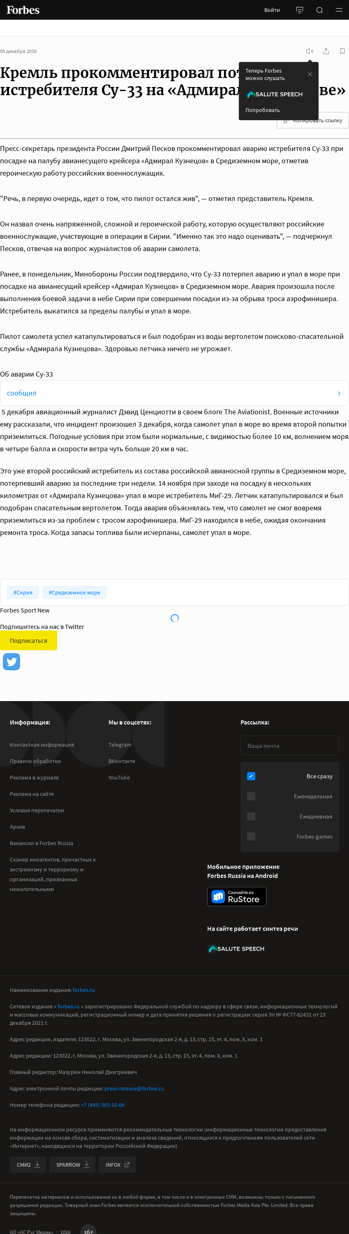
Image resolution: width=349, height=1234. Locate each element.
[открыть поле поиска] (319, 9)
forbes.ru (84, 990)
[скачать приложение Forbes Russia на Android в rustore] (236, 897)
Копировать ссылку (312, 120)
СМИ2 (29, 1164)
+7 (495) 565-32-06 (103, 1104)
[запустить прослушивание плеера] (309, 51)
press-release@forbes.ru (134, 1088)
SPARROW (73, 1164)
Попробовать (262, 110)
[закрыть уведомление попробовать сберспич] (310, 74)
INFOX (118, 1164)
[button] (339, 9)
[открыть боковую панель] (299, 9)
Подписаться (28, 640)
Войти (272, 10)
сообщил (22, 393)
